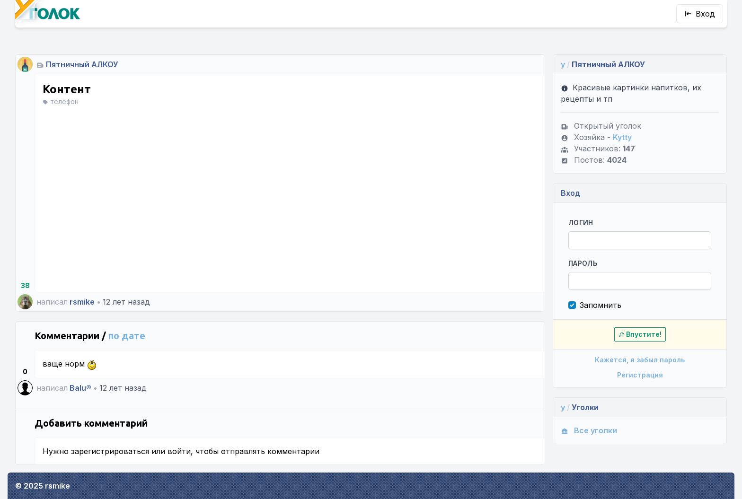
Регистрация (640, 375)
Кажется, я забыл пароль (640, 360)
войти (179, 451)
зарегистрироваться (110, 451)
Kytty (622, 137)
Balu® (80, 388)
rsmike (82, 301)
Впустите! (640, 334)
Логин (580, 223)
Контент (67, 89)
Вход (699, 13)
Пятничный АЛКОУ (82, 64)
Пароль (582, 263)
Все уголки (589, 430)
